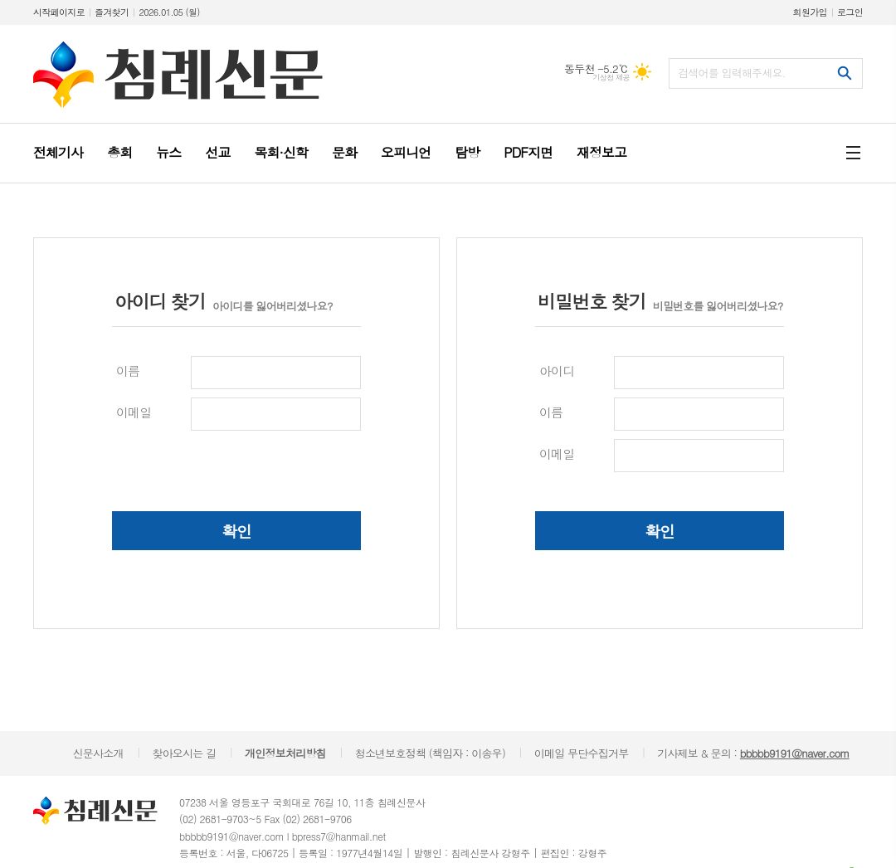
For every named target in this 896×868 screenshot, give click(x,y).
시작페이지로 (59, 12)
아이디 (556, 370)
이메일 (133, 412)
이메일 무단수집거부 (581, 753)
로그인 (850, 12)
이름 (127, 370)
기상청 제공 (611, 77)
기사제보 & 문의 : (753, 753)
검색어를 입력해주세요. (732, 72)
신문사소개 (98, 753)
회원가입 (810, 12)
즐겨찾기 (112, 12)
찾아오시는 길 (184, 753)
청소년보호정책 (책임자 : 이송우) (430, 753)
